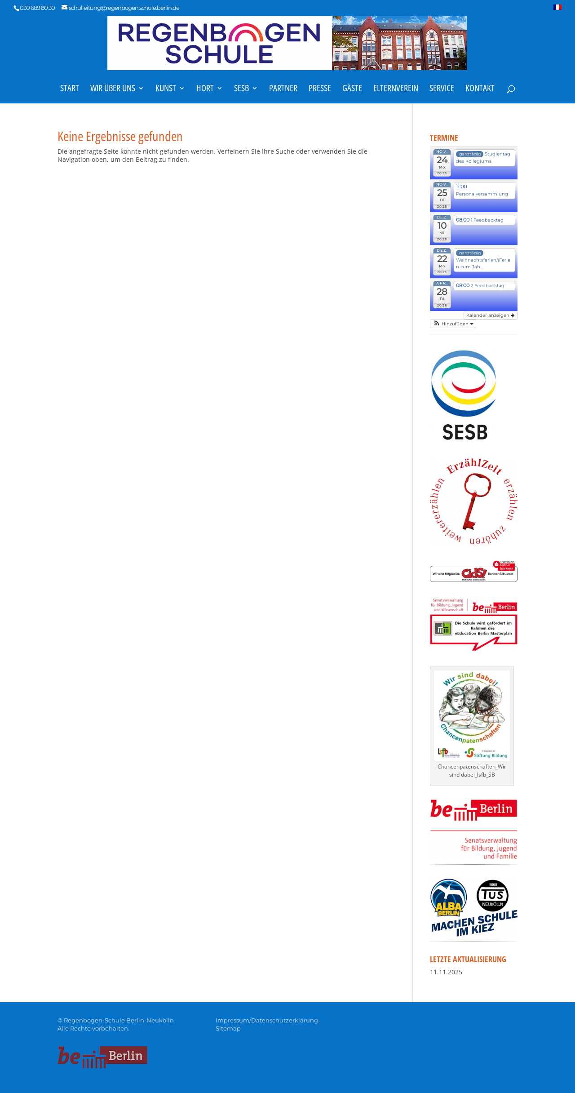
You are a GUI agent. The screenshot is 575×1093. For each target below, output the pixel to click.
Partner (283, 89)
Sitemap (228, 1028)
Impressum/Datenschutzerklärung (267, 1020)
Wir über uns (112, 89)
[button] (453, 324)
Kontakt (480, 89)
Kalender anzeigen (490, 315)
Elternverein (395, 89)
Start (69, 89)
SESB (241, 89)
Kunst (165, 89)
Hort (205, 89)
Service (441, 89)
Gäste (352, 89)
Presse (320, 89)
